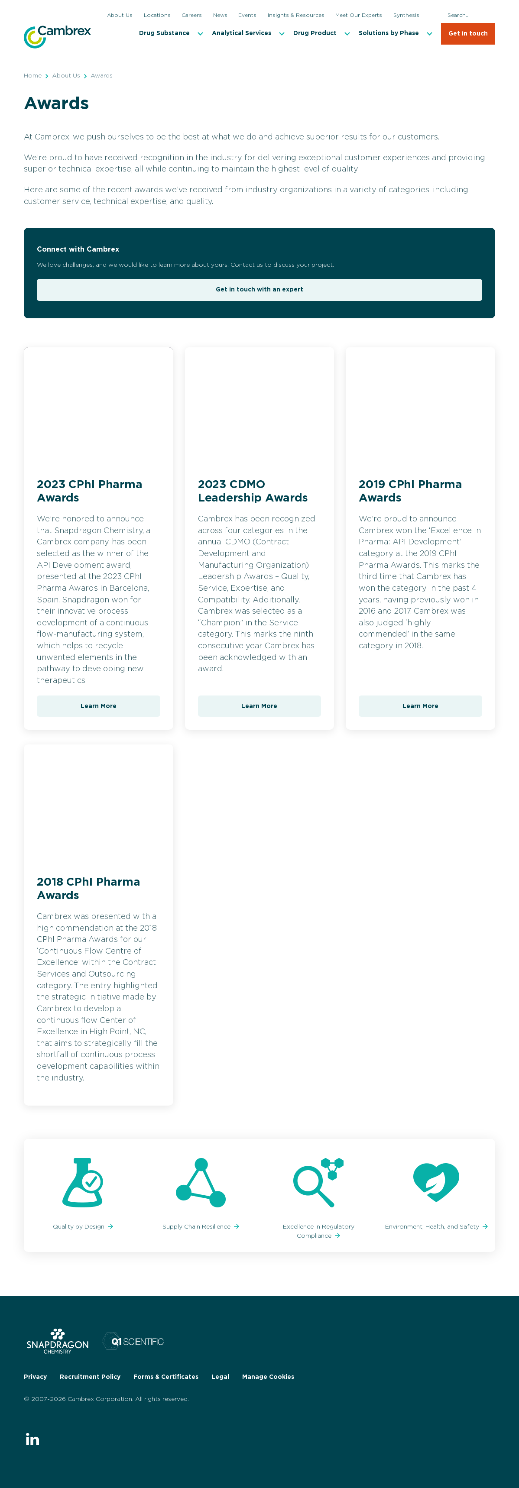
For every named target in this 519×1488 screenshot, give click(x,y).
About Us (66, 76)
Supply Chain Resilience (197, 1227)
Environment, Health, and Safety (433, 1227)
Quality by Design (79, 1227)
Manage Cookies (268, 1377)
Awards (102, 76)
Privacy (35, 1377)
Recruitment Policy (90, 1377)
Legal (220, 1377)
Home (33, 76)
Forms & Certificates (165, 1377)
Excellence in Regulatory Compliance (318, 1231)
